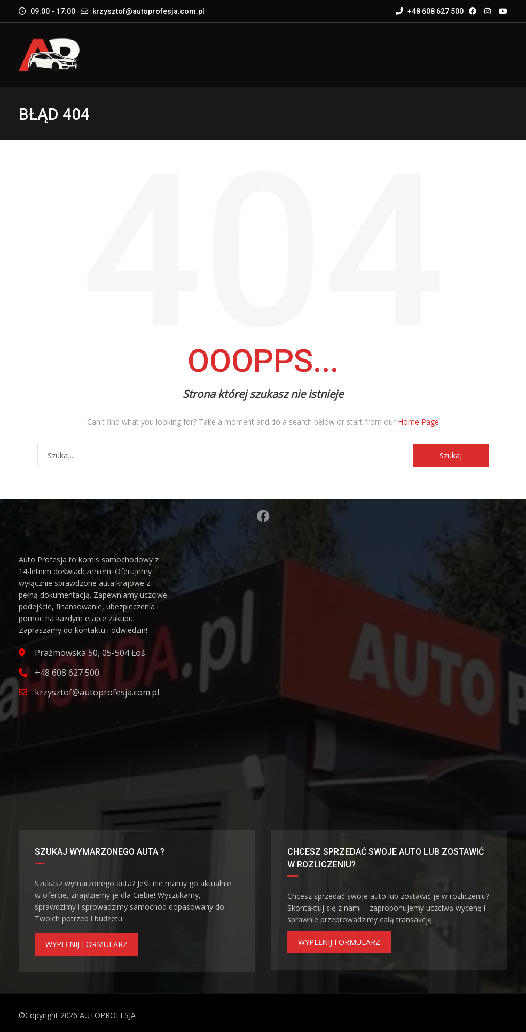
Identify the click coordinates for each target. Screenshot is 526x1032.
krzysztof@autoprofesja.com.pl (148, 11)
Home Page (418, 422)
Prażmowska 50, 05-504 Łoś (90, 653)
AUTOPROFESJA (108, 1015)
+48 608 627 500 (430, 11)
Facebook (263, 516)
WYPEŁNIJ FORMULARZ (86, 944)
